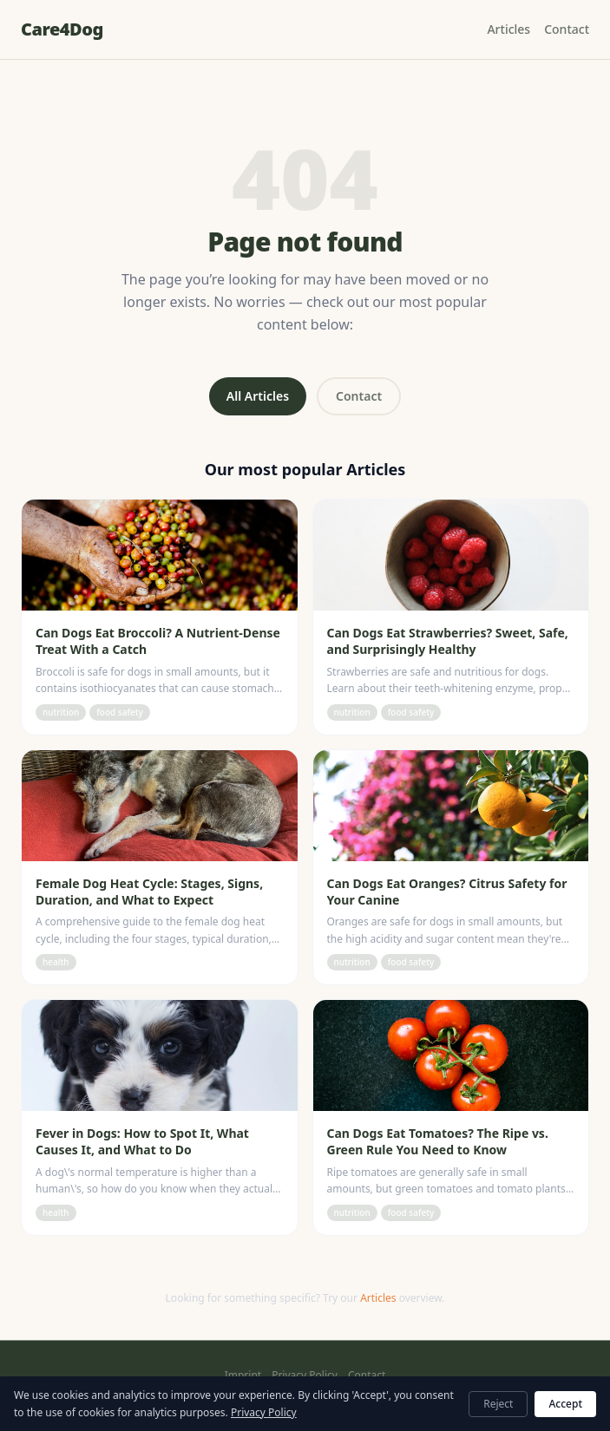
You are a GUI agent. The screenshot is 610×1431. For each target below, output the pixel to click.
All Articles (257, 396)
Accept (565, 1403)
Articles (508, 29)
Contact (566, 29)
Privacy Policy (305, 1375)
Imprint (243, 1375)
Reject (498, 1403)
